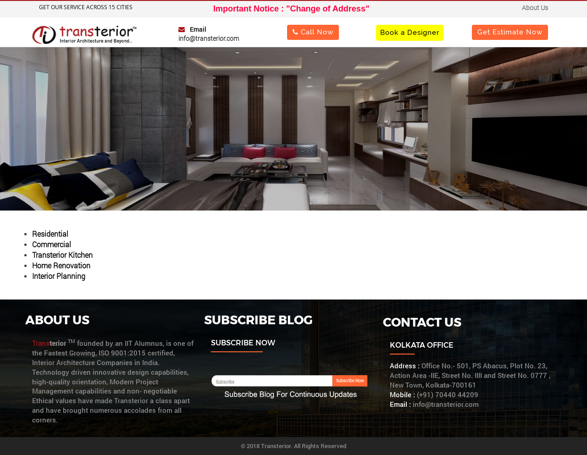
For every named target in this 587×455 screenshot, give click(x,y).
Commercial (51, 244)
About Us (535, 7)
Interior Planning (58, 276)
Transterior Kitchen (62, 255)
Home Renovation (61, 265)
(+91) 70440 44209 (447, 394)
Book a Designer (409, 32)
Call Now (313, 32)
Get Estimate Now (510, 32)
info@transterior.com (208, 38)
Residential (50, 234)
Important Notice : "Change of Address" (291, 8)
